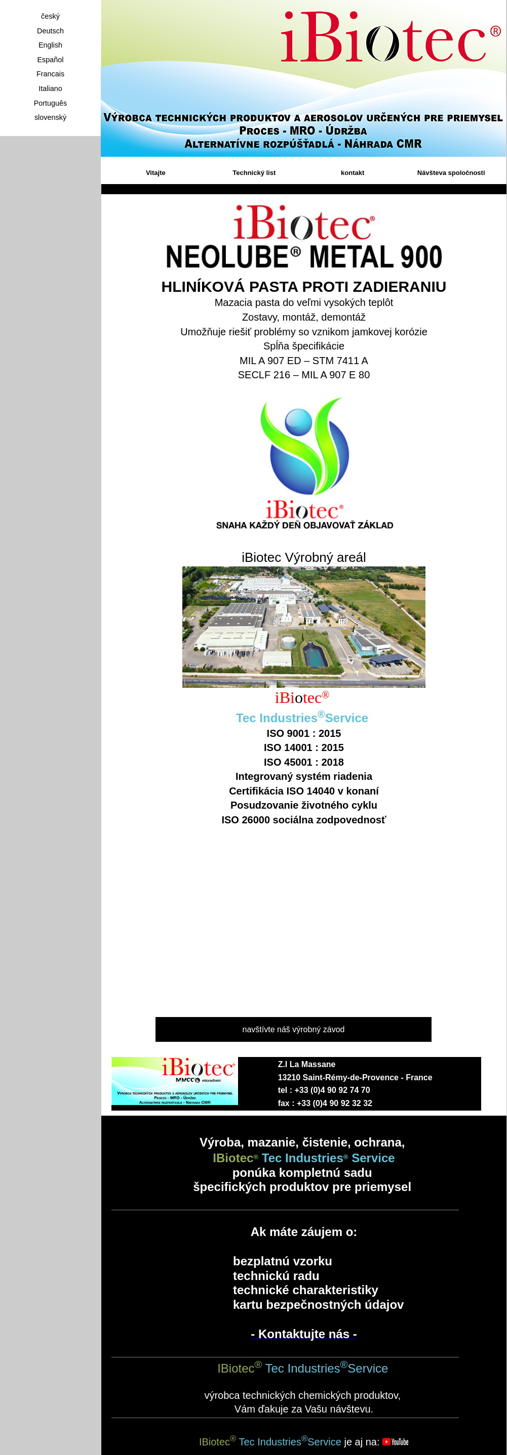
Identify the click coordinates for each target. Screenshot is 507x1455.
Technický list (254, 173)
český (50, 16)
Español (50, 60)
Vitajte (156, 173)
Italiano (50, 88)
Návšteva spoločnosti (451, 173)
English (50, 45)
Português (50, 103)
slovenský (50, 117)
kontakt (352, 173)
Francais (50, 74)
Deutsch (50, 31)
